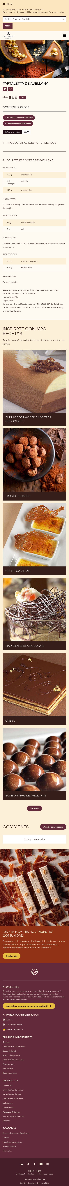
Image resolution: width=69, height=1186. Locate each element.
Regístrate (11, 956)
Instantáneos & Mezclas (13, 1116)
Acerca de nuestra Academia (16, 1133)
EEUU (26, 132)
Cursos (6, 1137)
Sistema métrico (12, 132)
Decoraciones (9, 1107)
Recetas (6, 1042)
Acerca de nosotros (11, 1055)
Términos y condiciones (34, 1179)
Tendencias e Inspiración (14, 1046)
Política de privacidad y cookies (34, 1183)
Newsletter (8, 1068)
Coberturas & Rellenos (13, 1098)
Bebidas (6, 1121)
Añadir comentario (53, 826)
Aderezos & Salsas (11, 1112)
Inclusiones (8, 1103)
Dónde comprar (10, 1073)
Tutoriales (7, 1151)
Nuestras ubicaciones (12, 1142)
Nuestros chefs (9, 1146)
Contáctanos (8, 1064)
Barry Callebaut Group (13, 1060)
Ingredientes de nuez (12, 1094)
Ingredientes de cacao (13, 1090)
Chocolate (7, 1085)
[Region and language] (34, 19)
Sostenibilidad (9, 1051)
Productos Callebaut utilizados (20, 118)
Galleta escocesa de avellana (19, 123)
